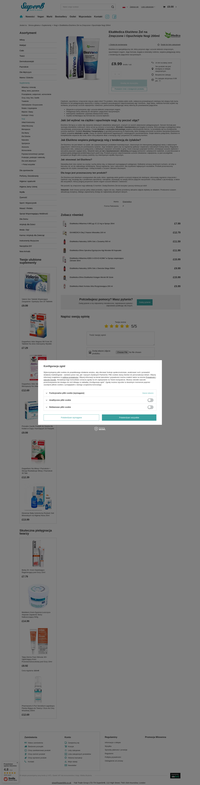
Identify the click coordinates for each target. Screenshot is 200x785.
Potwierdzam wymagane (71, 417)
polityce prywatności (70, 377)
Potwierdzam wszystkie (129, 417)
